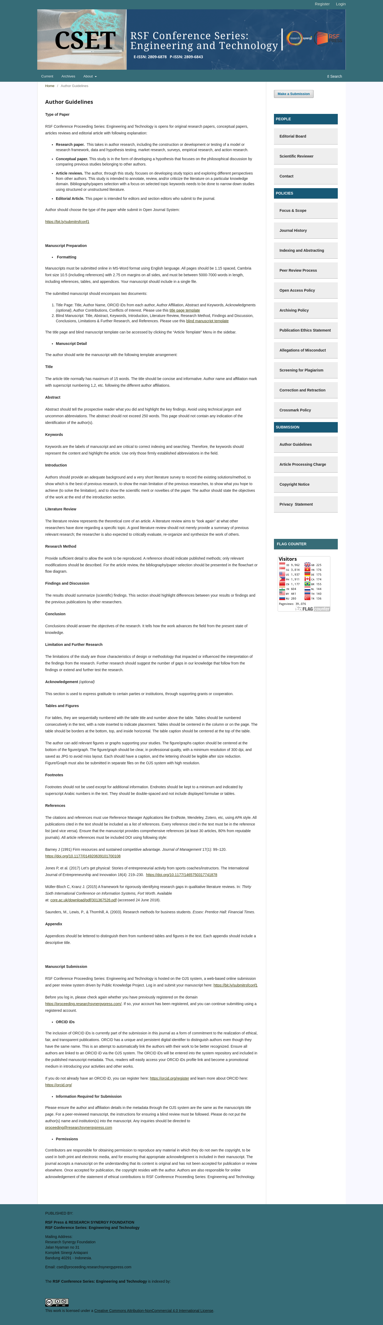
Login (341, 4)
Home (50, 86)
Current (47, 76)
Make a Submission (294, 94)
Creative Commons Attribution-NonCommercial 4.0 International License (153, 1311)
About (89, 76)
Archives (68, 76)
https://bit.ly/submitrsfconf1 (67, 222)
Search (334, 76)
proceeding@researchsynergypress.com (78, 1127)
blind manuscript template (207, 321)
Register (322, 4)
